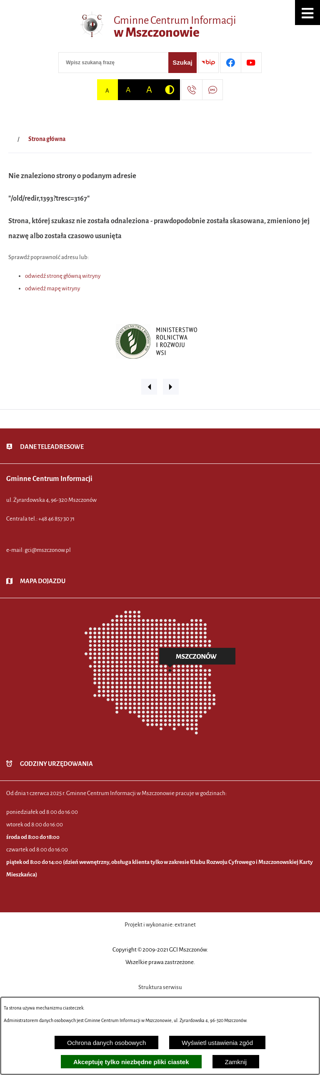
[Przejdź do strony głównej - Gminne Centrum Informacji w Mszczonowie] (160, 27)
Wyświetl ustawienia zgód (217, 1042)
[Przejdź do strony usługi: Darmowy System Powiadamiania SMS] (212, 89)
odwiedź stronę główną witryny (62, 276)
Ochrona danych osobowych (106, 1042)
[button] (307, 12)
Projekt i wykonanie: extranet (160, 924)
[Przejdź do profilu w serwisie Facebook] (230, 62)
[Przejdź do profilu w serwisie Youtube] (251, 62)
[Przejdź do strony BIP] (208, 62)
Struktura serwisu (160, 987)
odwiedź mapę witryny (52, 288)
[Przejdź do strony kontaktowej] (191, 89)
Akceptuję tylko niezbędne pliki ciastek (131, 1061)
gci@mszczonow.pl (48, 550)
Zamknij (236, 1061)
